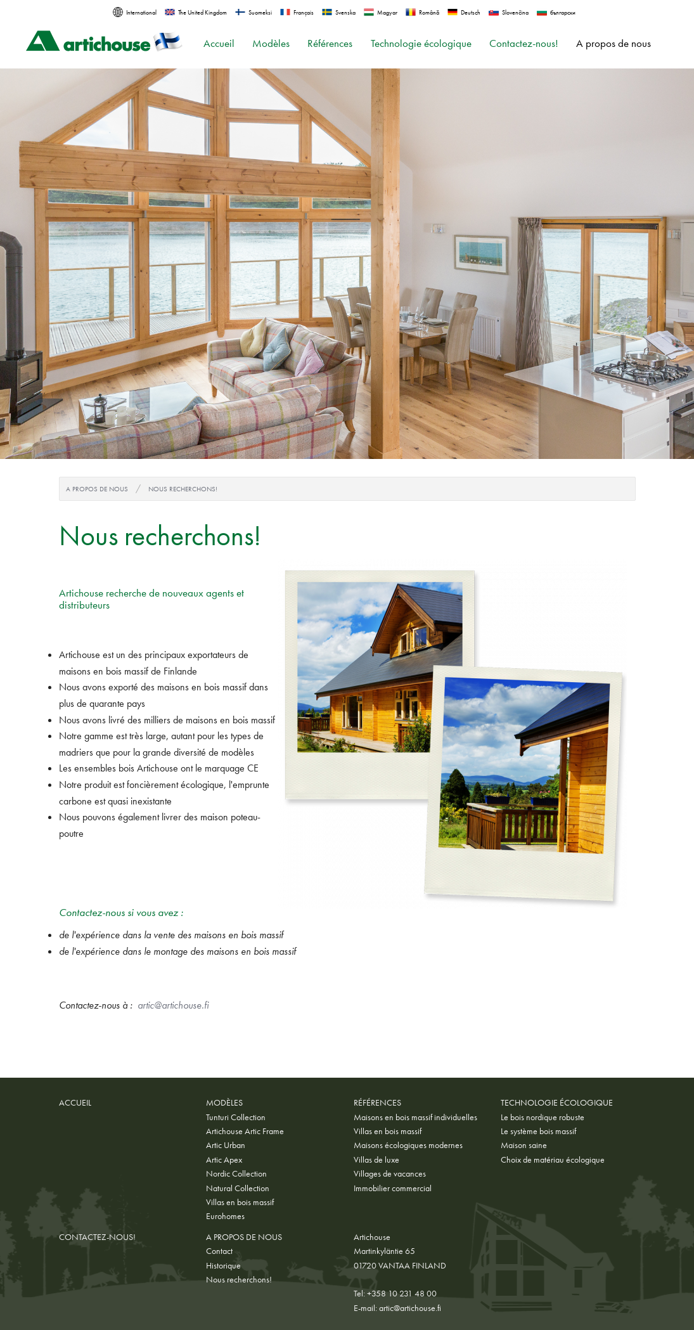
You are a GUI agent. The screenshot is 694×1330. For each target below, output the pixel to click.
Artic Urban (225, 1145)
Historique (223, 1265)
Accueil (219, 43)
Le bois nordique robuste (542, 1117)
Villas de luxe (376, 1159)
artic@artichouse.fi (173, 1005)
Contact (219, 1250)
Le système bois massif (538, 1131)
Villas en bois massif (240, 1202)
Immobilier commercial (393, 1188)
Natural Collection (237, 1188)
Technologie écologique (421, 43)
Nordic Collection (236, 1173)
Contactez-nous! (523, 43)
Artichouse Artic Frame (245, 1131)
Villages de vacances (390, 1173)
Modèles (271, 43)
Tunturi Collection (236, 1117)
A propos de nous (613, 43)
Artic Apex (224, 1159)
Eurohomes (225, 1216)
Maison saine (524, 1145)
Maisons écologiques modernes (408, 1145)
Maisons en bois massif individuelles (415, 1117)
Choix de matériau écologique (553, 1159)
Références (329, 43)
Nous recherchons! (182, 488)
